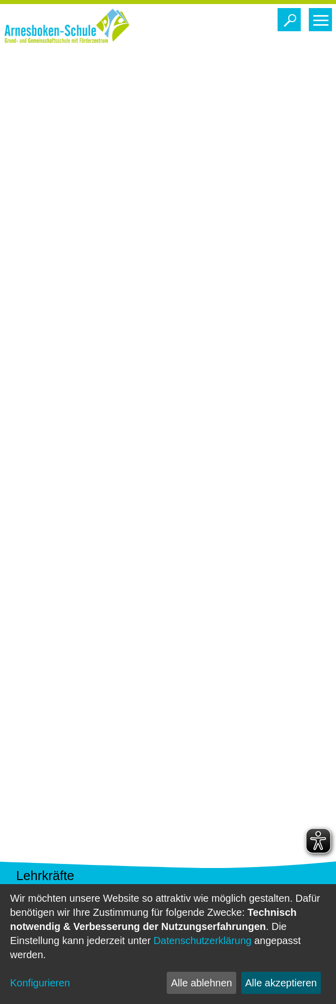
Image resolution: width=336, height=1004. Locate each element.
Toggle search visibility (291, 17)
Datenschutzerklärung (203, 940)
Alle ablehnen (201, 982)
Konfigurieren (40, 982)
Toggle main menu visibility (322, 17)
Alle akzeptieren (281, 982)
